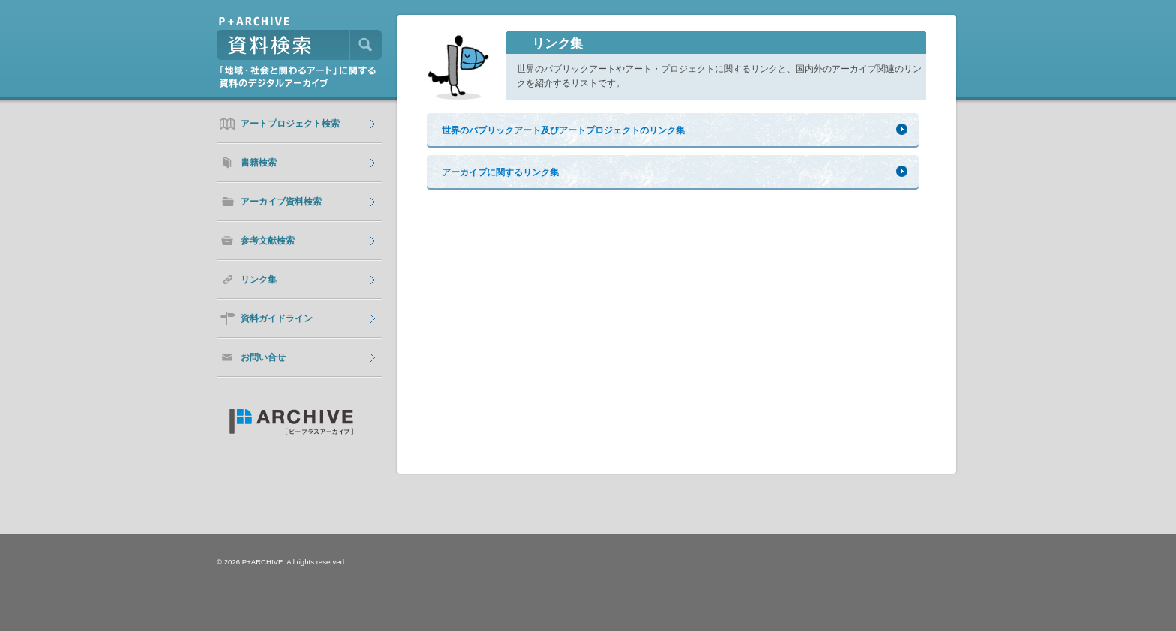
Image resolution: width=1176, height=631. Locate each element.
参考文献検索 (268, 240)
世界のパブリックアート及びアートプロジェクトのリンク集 (563, 130)
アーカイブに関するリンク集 (500, 172)
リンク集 (259, 279)
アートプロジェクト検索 (290, 123)
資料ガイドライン (277, 318)
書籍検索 (259, 162)
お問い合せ (263, 357)
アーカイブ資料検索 (281, 201)
